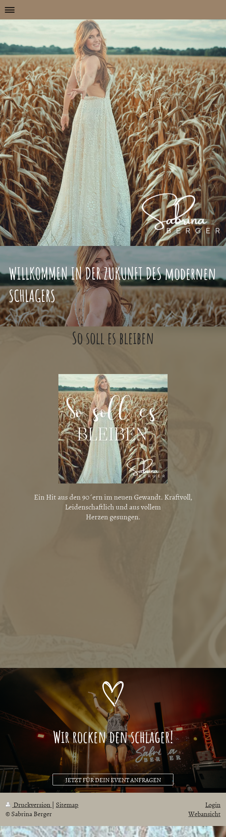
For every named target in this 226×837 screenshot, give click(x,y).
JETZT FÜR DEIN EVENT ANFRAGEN (113, 779)
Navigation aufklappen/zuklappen (113, 10)
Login (213, 805)
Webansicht (204, 814)
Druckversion (28, 805)
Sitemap (67, 805)
